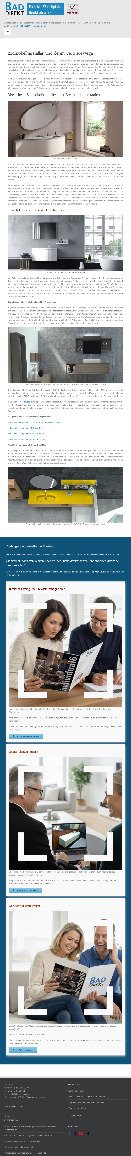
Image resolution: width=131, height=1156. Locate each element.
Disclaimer (76, 1115)
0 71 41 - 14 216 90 (20, 1087)
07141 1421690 (24, 26)
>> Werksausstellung (26, 401)
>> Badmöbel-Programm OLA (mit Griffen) (26, 433)
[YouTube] (81, 1133)
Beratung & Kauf (76, 1090)
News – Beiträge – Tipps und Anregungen (87, 1096)
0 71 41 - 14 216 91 (16, 1090)
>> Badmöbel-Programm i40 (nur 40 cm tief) (27, 439)
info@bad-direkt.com (20, 1094)
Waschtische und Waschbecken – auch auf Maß (25, 1153)
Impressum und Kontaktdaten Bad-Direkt (87, 1102)
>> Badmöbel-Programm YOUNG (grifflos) (25, 428)
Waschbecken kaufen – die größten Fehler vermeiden (28, 1135)
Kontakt (8, 1116)
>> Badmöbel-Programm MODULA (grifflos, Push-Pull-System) (34, 422)
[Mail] (87, 1133)
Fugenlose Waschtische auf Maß (19, 1147)
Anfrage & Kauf (40, 26)
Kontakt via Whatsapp (13, 1106)
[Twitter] (75, 1133)
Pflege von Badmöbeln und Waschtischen (23, 1141)
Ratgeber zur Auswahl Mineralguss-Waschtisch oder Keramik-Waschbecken (32, 1128)
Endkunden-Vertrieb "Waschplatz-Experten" (27, 1097)
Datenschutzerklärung (78, 1108)
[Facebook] (69, 1133)
